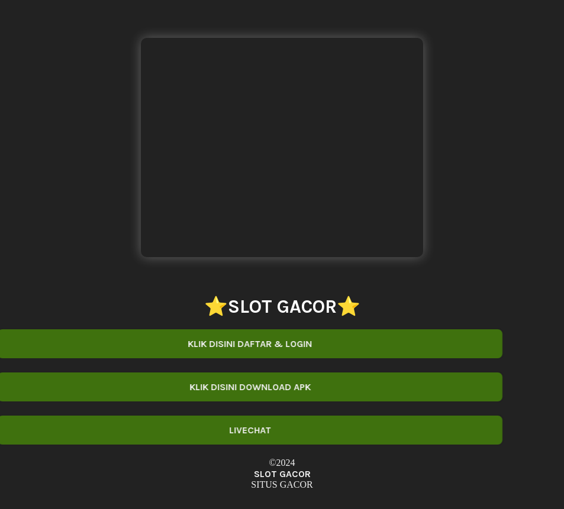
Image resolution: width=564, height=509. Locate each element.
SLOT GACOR (282, 473)
